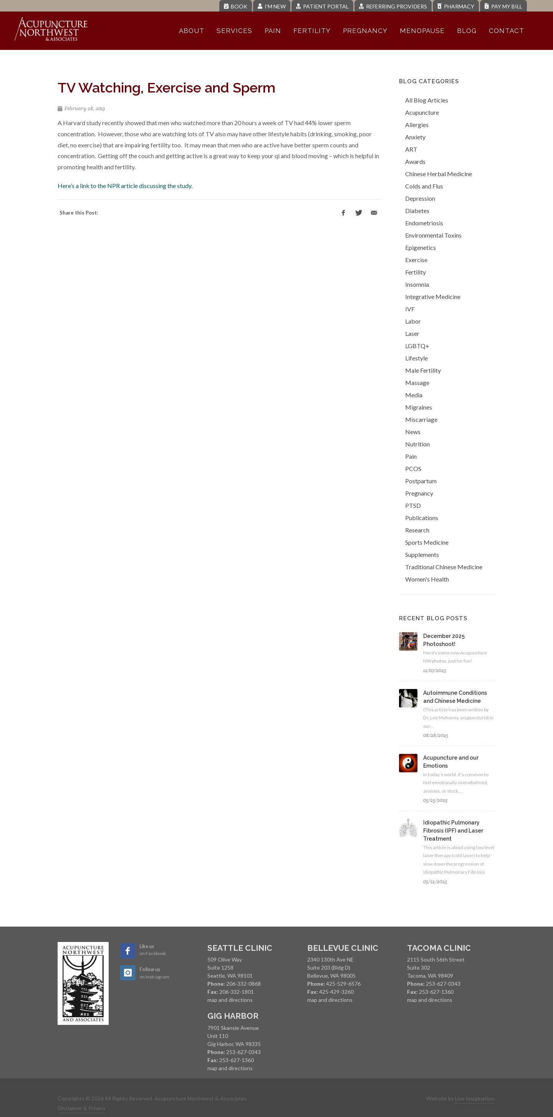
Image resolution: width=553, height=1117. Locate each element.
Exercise (416, 259)
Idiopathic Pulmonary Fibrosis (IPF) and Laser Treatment (453, 831)
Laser (412, 333)
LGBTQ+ (417, 345)
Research (417, 530)
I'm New (272, 6)
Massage (417, 382)
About (191, 31)
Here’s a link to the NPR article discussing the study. (125, 185)
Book (235, 6)
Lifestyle (416, 358)
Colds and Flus (424, 186)
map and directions (230, 999)
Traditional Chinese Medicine (443, 566)
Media (413, 394)
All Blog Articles (426, 100)
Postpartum (421, 480)
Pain (273, 31)
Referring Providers (393, 6)
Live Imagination (474, 1098)
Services (234, 31)
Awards (415, 161)
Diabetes (417, 210)
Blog (467, 31)
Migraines (418, 407)
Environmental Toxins (433, 235)
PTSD (413, 505)
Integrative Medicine (432, 296)
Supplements (422, 554)
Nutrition (417, 444)
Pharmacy (455, 6)
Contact (506, 31)
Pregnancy (365, 31)
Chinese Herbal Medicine (438, 173)
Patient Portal (322, 6)
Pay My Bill (503, 6)
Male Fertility (423, 370)
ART (411, 149)
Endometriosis (424, 222)
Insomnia (417, 284)
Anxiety (415, 136)
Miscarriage (421, 419)
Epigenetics (420, 247)
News (413, 431)
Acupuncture (422, 112)
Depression (420, 198)
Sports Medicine (427, 542)
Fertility (312, 31)
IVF (410, 308)
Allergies (417, 124)
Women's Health (427, 579)
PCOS (413, 468)
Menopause (422, 31)
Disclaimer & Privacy (82, 1108)
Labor (413, 321)
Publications (421, 517)
